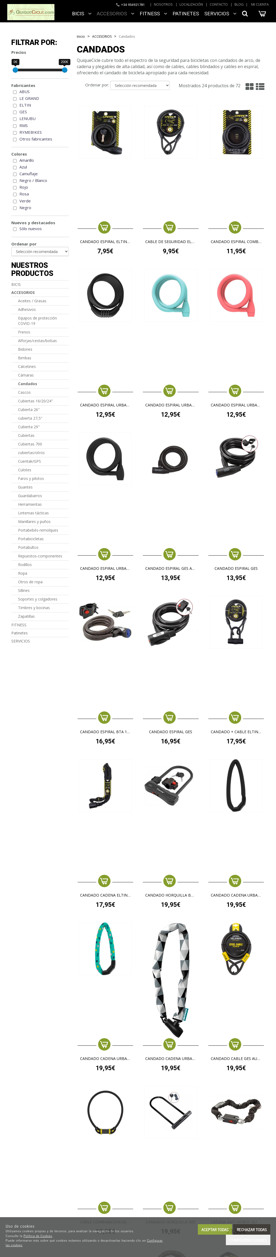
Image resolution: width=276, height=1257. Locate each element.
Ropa (22, 573)
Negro (25, 207)
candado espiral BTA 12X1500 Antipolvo (105, 732)
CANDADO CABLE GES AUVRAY (236, 1058)
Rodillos (25, 564)
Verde (25, 200)
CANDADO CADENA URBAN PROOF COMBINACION (236, 895)
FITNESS (153, 13)
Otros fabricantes (35, 139)
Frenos (24, 332)
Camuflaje (28, 173)
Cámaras (26, 375)
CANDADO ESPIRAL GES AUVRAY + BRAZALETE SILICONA (170, 568)
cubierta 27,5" (30, 418)
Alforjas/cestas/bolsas (37, 340)
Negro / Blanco (33, 180)
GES (23, 111)
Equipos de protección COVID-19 (37, 320)
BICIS (81, 13)
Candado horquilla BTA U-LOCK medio (170, 895)
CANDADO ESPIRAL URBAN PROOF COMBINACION (105, 405)
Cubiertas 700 (30, 444)
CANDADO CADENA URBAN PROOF (170, 1058)
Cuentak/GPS (29, 461)
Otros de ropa (30, 581)
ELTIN (25, 105)
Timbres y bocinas (34, 607)
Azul (23, 167)
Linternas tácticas (33, 512)
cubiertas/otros (31, 452)
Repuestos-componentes (40, 556)
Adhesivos (27, 309)
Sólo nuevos (30, 228)
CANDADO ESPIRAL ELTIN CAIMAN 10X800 (105, 242)
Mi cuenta (260, 4)
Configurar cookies (248, 1240)
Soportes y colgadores (37, 599)
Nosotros (163, 4)
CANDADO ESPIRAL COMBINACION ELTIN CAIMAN (236, 242)
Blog (239, 4)
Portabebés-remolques (38, 530)
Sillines (24, 590)
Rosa (24, 193)
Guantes (25, 487)
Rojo (23, 187)
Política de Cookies (37, 1235)
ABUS (24, 91)
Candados (27, 383)
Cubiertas (26, 435)
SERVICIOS (220, 13)
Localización (191, 4)
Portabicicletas (31, 538)
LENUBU (27, 118)
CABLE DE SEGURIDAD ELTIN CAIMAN (170, 242)
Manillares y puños (34, 521)
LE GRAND (29, 98)
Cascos (24, 392)
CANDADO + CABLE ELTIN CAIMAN (236, 732)
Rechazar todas (252, 1229)
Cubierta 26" (29, 409)
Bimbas (24, 357)
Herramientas (30, 504)
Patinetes (185, 13)
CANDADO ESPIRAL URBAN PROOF (170, 405)
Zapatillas (26, 616)
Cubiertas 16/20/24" (35, 400)
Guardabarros (30, 495)
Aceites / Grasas (32, 300)
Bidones (25, 349)
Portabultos (28, 547)
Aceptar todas (215, 1229)
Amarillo (26, 160)
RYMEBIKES (30, 132)
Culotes (24, 469)
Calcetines (27, 366)
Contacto (219, 4)
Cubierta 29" (29, 426)
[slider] (15, 70)
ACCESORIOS (115, 13)
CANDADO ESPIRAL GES (236, 568)
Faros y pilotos (31, 478)
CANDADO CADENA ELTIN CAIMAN (105, 895)
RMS (23, 125)
